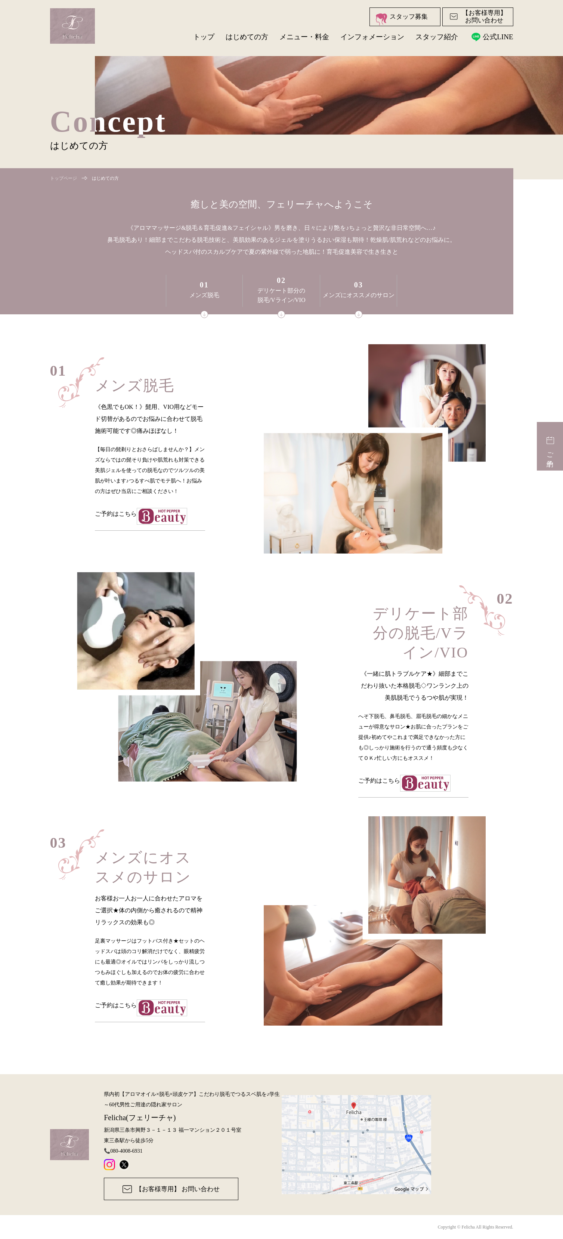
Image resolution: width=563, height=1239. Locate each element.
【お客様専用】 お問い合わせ (171, 1189)
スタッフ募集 (401, 19)
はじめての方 (247, 37)
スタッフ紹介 (436, 37)
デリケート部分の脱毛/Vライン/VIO (281, 297)
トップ (203, 37)
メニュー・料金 (304, 37)
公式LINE (491, 36)
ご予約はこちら (150, 519)
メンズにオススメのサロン (359, 299)
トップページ (63, 178)
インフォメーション (372, 37)
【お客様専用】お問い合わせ (478, 16)
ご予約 (550, 446)
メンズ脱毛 (204, 299)
